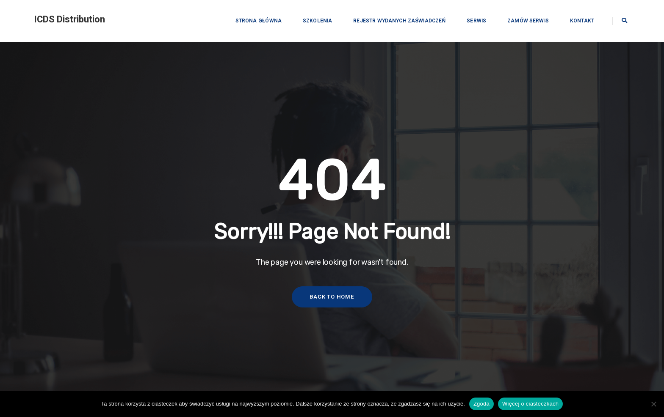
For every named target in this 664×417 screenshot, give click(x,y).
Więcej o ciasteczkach (530, 404)
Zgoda (481, 404)
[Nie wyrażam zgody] (653, 404)
